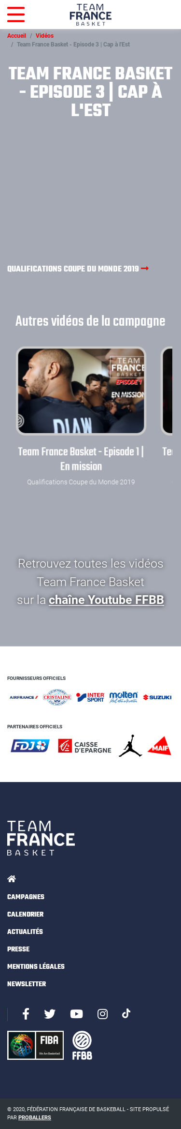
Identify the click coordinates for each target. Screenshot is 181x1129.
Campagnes (25, 897)
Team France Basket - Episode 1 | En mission (81, 459)
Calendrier (25, 914)
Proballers (34, 1117)
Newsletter (26, 984)
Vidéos (45, 35)
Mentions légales (36, 967)
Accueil (16, 35)
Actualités (25, 932)
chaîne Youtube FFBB (106, 600)
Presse (18, 949)
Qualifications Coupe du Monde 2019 (78, 269)
